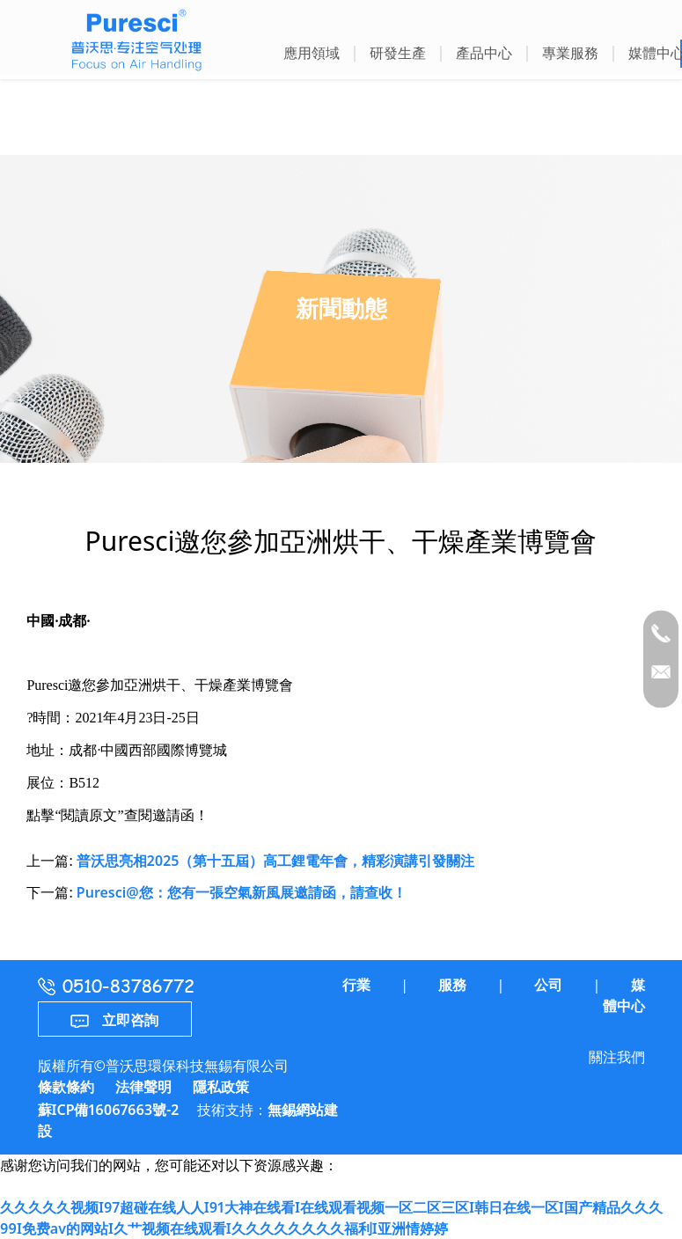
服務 (452, 984)
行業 (356, 984)
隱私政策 (221, 1086)
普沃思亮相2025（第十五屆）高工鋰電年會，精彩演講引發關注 (276, 860)
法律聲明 (143, 1086)
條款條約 (66, 1086)
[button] (311, 55)
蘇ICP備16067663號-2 (109, 1109)
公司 (548, 984)
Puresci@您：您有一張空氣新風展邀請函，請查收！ (242, 892)
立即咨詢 (114, 1020)
